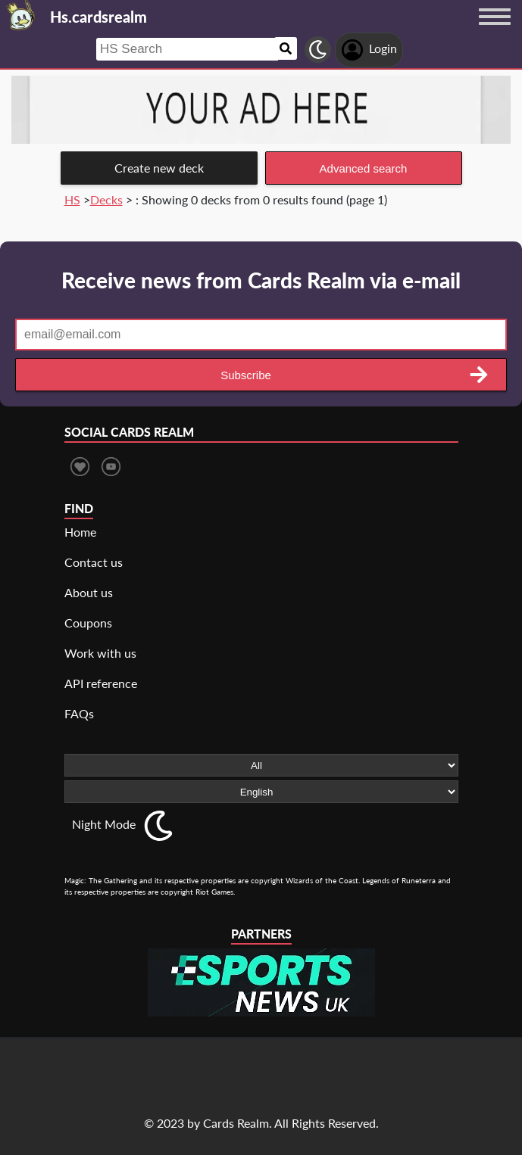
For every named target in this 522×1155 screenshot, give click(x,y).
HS (72, 199)
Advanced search (364, 168)
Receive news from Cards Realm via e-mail (261, 280)
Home (80, 532)
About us (88, 592)
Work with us (100, 653)
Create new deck (159, 167)
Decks (106, 199)
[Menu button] (495, 31)
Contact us (93, 562)
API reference (100, 683)
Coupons (88, 622)
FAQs (79, 713)
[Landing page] (21, 15)
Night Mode (104, 824)
